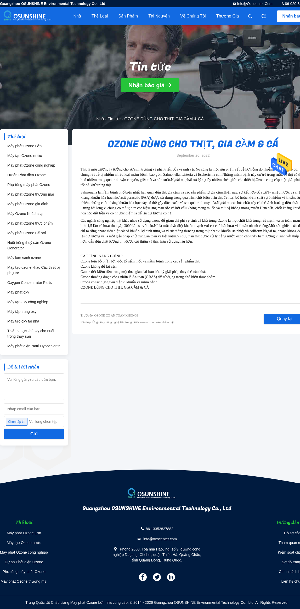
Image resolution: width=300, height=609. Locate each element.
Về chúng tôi (193, 16)
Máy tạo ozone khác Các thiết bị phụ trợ (33, 270)
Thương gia (227, 16)
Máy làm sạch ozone (24, 258)
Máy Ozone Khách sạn (25, 214)
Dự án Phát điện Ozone (26, 175)
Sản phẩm (128, 16)
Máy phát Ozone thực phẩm (30, 223)
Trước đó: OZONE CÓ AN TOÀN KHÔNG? (109, 315)
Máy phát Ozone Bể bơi (26, 233)
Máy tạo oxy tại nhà (23, 321)
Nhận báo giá (146, 85)
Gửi (34, 434)
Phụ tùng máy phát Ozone (28, 185)
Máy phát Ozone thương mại (30, 194)
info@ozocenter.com (254, 4)
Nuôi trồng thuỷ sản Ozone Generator (29, 245)
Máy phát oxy (18, 292)
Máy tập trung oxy (22, 311)
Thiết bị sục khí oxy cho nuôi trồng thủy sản (30, 333)
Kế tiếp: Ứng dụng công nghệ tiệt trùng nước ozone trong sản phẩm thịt (127, 322)
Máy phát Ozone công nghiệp (31, 165)
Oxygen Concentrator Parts (29, 282)
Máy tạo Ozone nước (24, 156)
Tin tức (114, 119)
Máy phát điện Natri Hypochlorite (33, 346)
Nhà (77, 16)
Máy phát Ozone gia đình (27, 204)
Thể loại (100, 16)
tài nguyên (159, 16)
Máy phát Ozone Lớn (24, 146)
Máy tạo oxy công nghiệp (27, 302)
